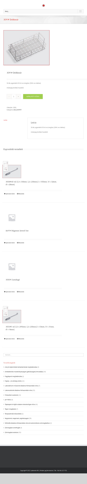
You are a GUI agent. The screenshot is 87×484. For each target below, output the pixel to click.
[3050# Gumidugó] (11, 266)
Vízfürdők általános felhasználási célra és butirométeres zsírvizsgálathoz (27, 423)
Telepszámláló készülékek (13, 414)
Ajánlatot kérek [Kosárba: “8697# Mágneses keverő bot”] (10, 243)
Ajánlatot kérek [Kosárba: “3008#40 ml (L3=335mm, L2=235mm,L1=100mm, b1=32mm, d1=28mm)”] (10, 194)
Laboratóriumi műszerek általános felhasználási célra (21, 386)
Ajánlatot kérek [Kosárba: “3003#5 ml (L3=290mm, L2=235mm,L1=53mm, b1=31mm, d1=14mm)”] (10, 339)
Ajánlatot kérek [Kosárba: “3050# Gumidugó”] (10, 292)
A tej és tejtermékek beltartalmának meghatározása (21, 367)
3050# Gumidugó (13, 280)
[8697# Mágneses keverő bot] (11, 217)
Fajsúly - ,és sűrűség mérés (13, 381)
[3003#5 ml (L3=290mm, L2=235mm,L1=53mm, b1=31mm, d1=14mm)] (11, 314)
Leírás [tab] (5, 120)
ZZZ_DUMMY (17, 110)
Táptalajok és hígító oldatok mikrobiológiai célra (20, 404)
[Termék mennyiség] (13, 96)
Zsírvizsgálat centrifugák (12, 428)
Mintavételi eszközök (11, 395)
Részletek (21, 194)
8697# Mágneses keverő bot (17, 231)
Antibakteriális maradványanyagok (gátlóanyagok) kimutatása (24, 372)
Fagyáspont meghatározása (13, 376)
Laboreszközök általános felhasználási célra (18, 390)
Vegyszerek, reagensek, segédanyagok (17, 418)
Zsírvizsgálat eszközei (11, 432)
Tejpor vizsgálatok (10, 409)
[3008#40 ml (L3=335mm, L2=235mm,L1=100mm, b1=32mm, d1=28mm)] (11, 169)
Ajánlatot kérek (32, 96)
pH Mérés (8, 400)
